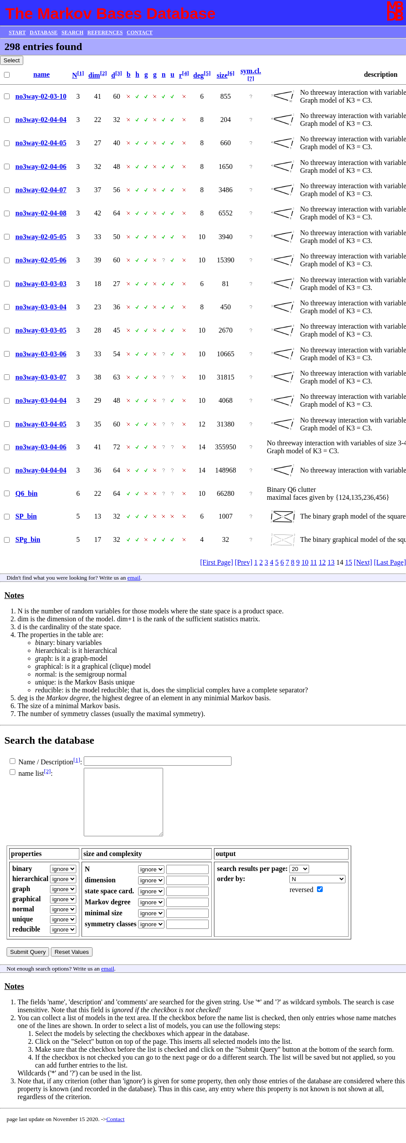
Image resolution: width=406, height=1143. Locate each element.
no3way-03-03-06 (40, 354)
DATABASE (44, 32)
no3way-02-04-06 (40, 166)
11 (313, 562)
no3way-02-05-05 (40, 236)
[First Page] (216, 562)
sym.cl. (250, 71)
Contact (115, 1132)
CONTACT (140, 32)
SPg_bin (27, 539)
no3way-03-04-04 (40, 400)
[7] (250, 78)
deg (198, 75)
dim (94, 75)
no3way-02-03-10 (40, 96)
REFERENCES (105, 32)
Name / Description (45, 762)
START (17, 32)
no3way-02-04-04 (40, 119)
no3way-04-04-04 (40, 470)
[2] (103, 73)
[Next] (363, 562)
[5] (207, 73)
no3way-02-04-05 (40, 143)
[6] (231, 73)
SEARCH (72, 32)
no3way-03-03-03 (40, 283)
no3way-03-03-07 (40, 377)
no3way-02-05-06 (40, 260)
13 (331, 562)
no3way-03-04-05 (40, 424)
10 (305, 562)
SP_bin (26, 516)
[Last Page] (390, 562)
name (41, 74)
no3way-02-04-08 (40, 213)
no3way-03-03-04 (40, 307)
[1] (80, 73)
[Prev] (244, 562)
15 (348, 562)
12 (322, 562)
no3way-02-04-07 (40, 189)
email (134, 577)
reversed (301, 903)
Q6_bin (26, 493)
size (222, 75)
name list (31, 773)
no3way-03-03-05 (40, 330)
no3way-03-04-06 (40, 447)
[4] (185, 73)
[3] (118, 73)
